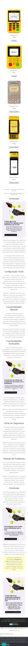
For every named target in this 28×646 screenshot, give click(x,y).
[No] (7, 645)
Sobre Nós (3, 621)
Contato (15, 622)
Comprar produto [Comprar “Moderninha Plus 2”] (14, 111)
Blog (6, 621)
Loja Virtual (13, 621)
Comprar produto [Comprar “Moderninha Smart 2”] (14, 182)
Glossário (7, 189)
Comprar (14, 40)
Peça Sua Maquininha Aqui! (6, 634)
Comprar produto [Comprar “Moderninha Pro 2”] (14, 147)
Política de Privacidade (20, 621)
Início (4, 189)
